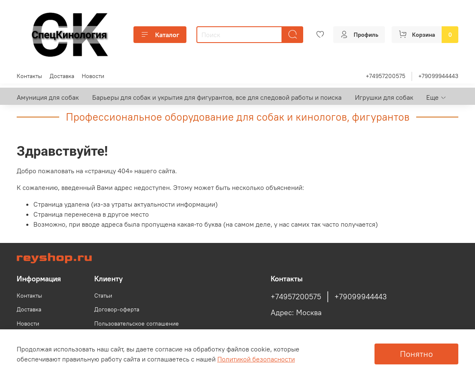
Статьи (103, 295)
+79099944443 (438, 76)
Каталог (160, 34)
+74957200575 (385, 76)
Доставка (62, 76)
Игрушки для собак (384, 97)
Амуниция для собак (48, 97)
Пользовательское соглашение (136, 323)
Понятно (416, 354)
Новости (93, 76)
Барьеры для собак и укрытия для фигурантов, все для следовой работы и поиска (217, 97)
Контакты (29, 76)
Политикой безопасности (256, 359)
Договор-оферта (116, 309)
